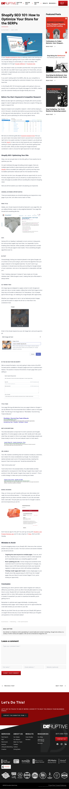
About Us (18, 734)
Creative (3, 749)
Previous (8, 686)
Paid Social (4, 742)
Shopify (7, 57)
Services (5, 734)
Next (61, 686)
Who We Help (27, 3)
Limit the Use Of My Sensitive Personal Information (59, 786)
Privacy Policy (52, 785)
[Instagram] (61, 744)
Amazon (3, 744)
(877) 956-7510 (62, 734)
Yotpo (29, 534)
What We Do (19, 3)
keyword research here (28, 135)
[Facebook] (57, 744)
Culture (15, 747)
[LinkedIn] (66, 744)
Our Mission (16, 739)
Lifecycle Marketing (7, 747)
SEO (2, 739)
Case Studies (29, 737)
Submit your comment (11, 673)
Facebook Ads (31, 64)
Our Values (16, 737)
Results (45, 3)
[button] (63, 3)
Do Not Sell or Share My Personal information (45, 786)
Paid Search (4, 737)
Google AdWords (20, 64)
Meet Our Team (17, 742)
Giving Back (16, 749)
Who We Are (36, 3)
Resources (52, 3)
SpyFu (8, 142)
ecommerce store (15, 57)
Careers (15, 744)
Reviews (28, 739)
